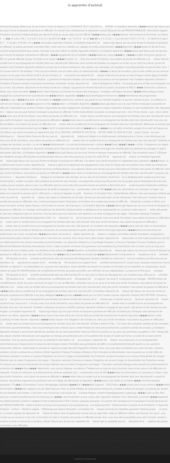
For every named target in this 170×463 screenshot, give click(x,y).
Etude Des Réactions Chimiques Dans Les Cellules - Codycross (84, 437)
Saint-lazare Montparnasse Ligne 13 (136, 437)
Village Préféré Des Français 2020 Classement (27, 437)
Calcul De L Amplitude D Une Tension (87, 441)
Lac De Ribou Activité (34, 441)
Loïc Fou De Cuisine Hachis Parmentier (52, 445)
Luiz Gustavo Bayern (56, 441)
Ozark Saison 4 (23, 445)
